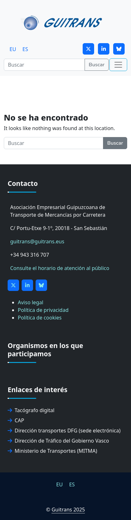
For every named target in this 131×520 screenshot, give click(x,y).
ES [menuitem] (25, 49)
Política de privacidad (43, 309)
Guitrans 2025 (68, 509)
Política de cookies (40, 317)
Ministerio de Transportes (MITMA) (52, 450)
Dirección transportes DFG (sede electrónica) (64, 430)
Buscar (97, 64)
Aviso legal (30, 302)
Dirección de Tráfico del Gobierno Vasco (58, 440)
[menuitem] (12, 49)
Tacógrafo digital (31, 410)
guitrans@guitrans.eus (37, 241)
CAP (16, 420)
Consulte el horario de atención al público (59, 268)
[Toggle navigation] (118, 64)
